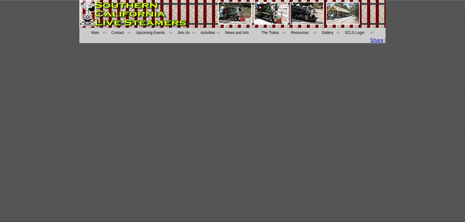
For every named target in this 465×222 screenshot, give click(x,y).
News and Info (237, 33)
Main (95, 33)
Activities (208, 33)
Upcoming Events (150, 33)
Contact (117, 33)
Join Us (184, 33)
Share (376, 40)
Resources (300, 33)
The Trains (270, 33)
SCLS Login (355, 33)
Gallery (328, 33)
